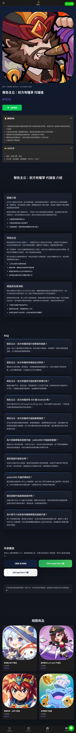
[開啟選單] (3, 3)
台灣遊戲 (9, 87)
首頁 (3, 87)
